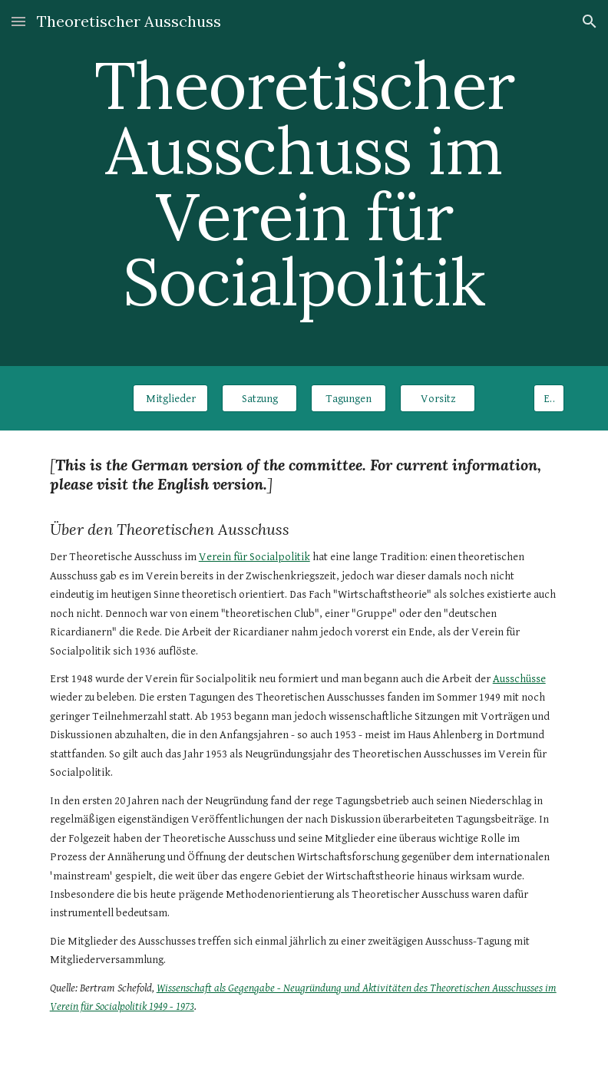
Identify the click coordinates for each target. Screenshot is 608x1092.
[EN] (549, 398)
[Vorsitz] (438, 398)
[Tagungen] (349, 398)
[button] (18, 21)
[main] (304, 183)
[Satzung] (260, 398)
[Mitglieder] (171, 398)
